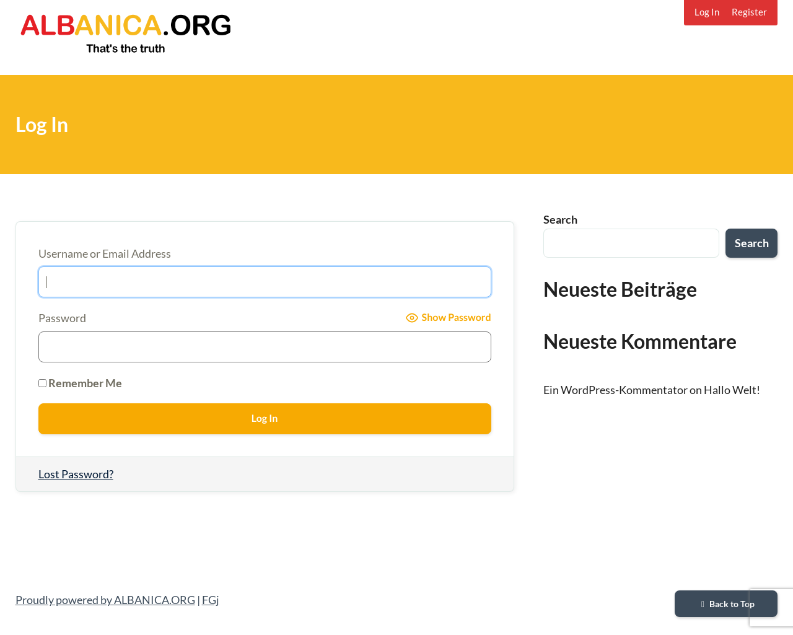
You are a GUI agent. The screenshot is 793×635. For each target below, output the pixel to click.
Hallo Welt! (732, 389)
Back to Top (726, 603)
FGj (210, 600)
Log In (706, 11)
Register (749, 11)
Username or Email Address (104, 253)
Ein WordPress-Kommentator (615, 389)
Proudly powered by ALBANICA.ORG (105, 600)
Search (560, 219)
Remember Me (80, 383)
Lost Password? (75, 474)
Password (62, 318)
